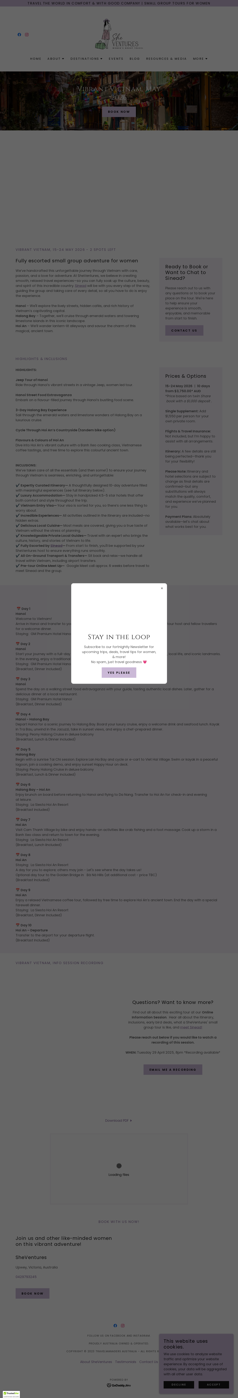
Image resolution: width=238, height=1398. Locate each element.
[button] (11, 1394)
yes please (119, 673)
